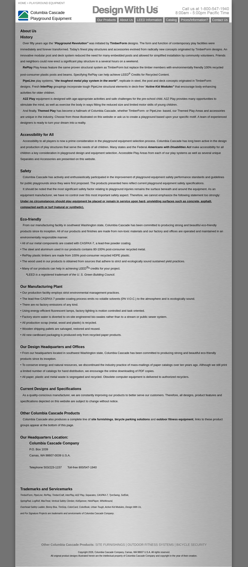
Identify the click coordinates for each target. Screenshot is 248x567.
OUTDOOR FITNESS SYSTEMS (151, 544)
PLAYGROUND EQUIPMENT (47, 3)
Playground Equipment (50, 18)
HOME (22, 3)
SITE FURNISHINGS (110, 544)
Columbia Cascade (47, 12)
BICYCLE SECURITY (191, 544)
